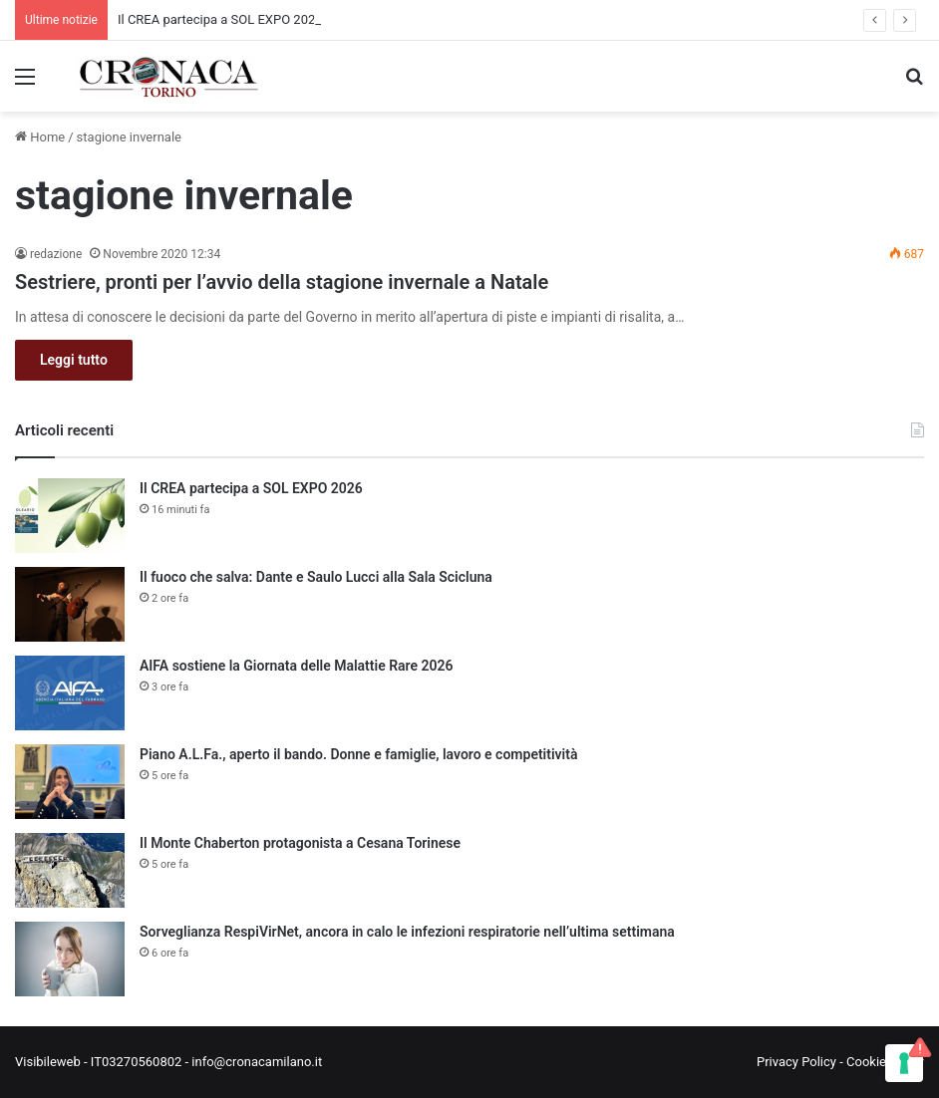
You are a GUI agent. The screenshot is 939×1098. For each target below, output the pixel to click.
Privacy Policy (796, 1061)
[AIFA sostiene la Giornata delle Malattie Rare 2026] (70, 693)
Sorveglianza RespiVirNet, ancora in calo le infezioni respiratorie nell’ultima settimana (407, 932)
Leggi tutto (74, 360)
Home (40, 137)
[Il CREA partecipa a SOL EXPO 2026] (70, 515)
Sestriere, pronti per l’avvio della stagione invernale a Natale (281, 282)
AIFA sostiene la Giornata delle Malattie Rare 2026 (297, 666)
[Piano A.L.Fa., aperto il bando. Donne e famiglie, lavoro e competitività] (70, 781)
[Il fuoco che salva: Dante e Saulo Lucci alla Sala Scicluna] (70, 604)
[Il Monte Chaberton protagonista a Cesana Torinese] (70, 870)
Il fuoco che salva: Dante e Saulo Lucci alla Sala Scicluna (316, 577)
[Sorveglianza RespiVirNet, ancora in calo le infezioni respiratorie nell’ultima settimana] (70, 959)
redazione (56, 254)
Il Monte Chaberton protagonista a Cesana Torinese (300, 843)
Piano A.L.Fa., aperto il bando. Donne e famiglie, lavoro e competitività (358, 754)
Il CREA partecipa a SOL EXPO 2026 (220, 19)
